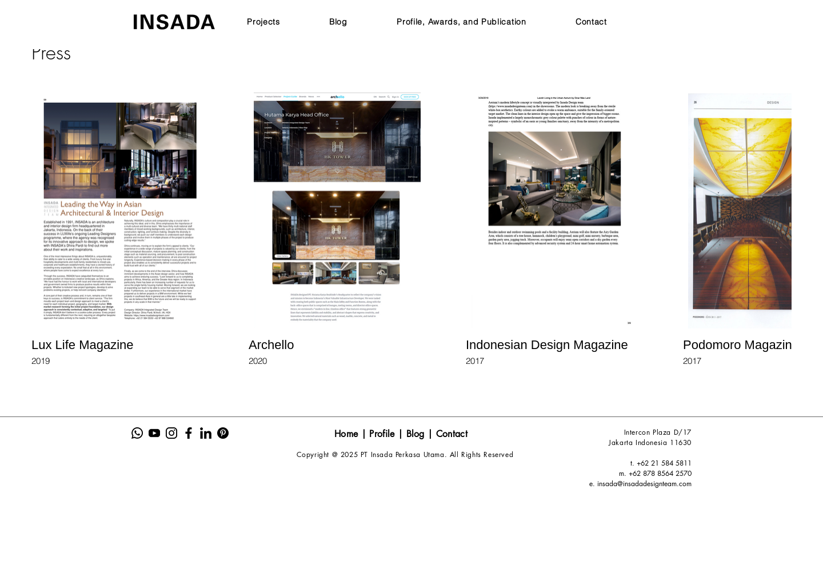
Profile (381, 434)
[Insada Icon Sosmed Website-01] (137, 433)
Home (346, 434)
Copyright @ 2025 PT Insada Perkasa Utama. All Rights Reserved (405, 454)
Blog (417, 434)
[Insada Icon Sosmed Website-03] (171, 433)
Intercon (638, 432)
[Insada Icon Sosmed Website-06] (223, 433)
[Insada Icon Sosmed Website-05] (205, 433)
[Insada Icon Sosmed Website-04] (188, 433)
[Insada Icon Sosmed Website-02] (154, 433)
